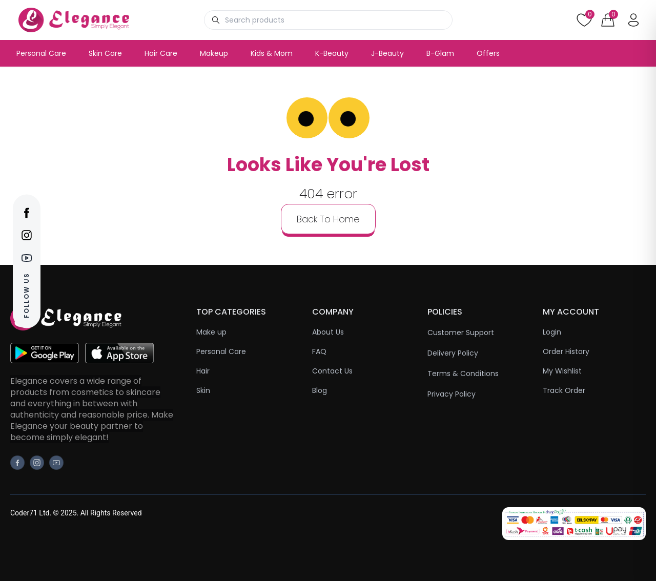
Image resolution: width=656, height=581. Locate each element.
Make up (211, 332)
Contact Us (332, 371)
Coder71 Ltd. (30, 513)
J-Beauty (387, 53)
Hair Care (161, 53)
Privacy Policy (451, 394)
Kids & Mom (272, 53)
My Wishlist (562, 371)
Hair (203, 371)
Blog (319, 390)
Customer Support (460, 332)
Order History (566, 351)
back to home (328, 219)
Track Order (564, 390)
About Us (328, 332)
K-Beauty (331, 53)
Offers (488, 53)
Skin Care (105, 53)
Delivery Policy (452, 353)
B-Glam (440, 53)
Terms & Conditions (463, 373)
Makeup (214, 53)
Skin (203, 390)
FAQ (319, 351)
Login (552, 332)
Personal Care (41, 53)
